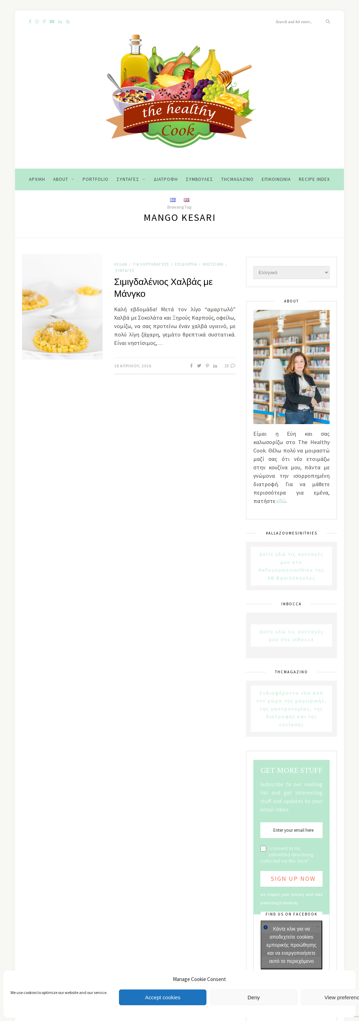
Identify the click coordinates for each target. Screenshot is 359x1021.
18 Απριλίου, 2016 (133, 365)
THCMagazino (237, 179)
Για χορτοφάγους (151, 264)
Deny (253, 997)
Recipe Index (314, 179)
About (60, 179)
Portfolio (95, 179)
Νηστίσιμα (213, 264)
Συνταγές (128, 179)
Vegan (120, 264)
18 (229, 366)
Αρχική (37, 179)
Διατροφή (166, 179)
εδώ (281, 500)
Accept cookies (163, 997)
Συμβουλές (199, 179)
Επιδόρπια (186, 264)
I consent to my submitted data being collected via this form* (287, 854)
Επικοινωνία (276, 179)
